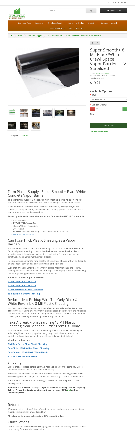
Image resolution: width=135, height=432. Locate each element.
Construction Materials (109, 23)
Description (14, 135)
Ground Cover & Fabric (75, 23)
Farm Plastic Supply (34, 36)
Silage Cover (39, 23)
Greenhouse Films (24, 23)
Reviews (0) (26, 135)
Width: (95, 95)
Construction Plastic (57, 28)
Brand (20, 36)
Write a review (103, 131)
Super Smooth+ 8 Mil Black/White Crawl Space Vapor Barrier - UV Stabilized (74, 36)
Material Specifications (23, 234)
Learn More (80, 28)
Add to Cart (109, 125)
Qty (92, 114)
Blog (70, 28)
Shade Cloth (92, 23)
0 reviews (93, 131)
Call (69, 390)
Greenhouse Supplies (55, 23)
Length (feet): (99, 104)
